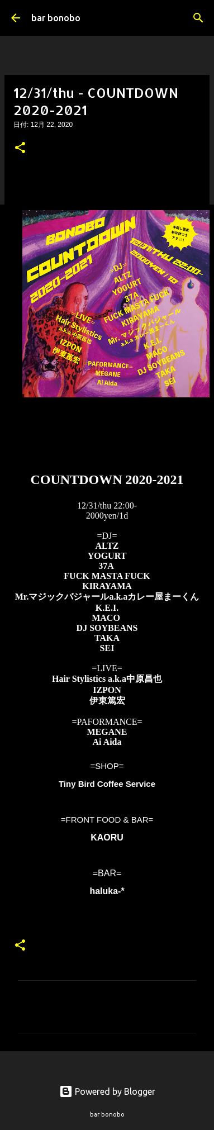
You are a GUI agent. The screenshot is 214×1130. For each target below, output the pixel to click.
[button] (20, 148)
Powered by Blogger (107, 1091)
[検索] (198, 17)
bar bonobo (55, 18)
